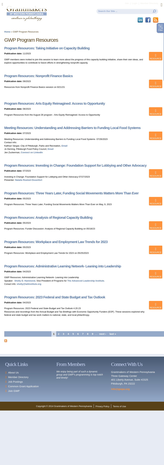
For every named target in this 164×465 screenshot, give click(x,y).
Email (64, 146)
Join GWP (14, 390)
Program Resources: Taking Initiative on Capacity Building (47, 48)
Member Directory (18, 377)
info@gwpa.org (120, 389)
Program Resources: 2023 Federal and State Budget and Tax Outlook (54, 297)
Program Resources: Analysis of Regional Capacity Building (48, 217)
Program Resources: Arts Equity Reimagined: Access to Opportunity (54, 103)
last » (113, 333)
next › (102, 333)
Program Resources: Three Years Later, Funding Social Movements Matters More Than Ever (71, 193)
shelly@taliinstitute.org (29, 284)
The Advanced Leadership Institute (85, 280)
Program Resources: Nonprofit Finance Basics (38, 76)
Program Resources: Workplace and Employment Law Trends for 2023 (56, 242)
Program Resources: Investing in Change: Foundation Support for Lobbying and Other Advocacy (75, 165)
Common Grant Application (23, 386)
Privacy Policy (102, 406)
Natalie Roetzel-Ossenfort (28, 180)
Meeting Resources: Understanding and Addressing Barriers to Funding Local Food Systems (72, 128)
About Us (13, 372)
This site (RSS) (156, 20)
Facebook (148, 20)
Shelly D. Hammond (24, 280)
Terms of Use (119, 406)
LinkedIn (141, 20)
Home (7, 31)
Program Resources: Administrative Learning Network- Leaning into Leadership (62, 266)
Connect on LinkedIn (32, 152)
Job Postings (15, 381)
